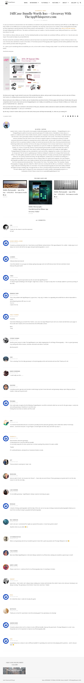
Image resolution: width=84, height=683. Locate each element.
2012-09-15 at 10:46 (14, 596)
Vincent (12, 579)
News (25, 2)
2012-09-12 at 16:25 (14, 521)
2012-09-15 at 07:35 (14, 566)
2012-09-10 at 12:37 (14, 386)
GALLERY (73, 2)
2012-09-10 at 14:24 (14, 438)
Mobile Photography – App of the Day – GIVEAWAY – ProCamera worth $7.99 (15, 192)
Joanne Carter (8, 116)
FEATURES (55, 2)
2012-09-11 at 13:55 (14, 505)
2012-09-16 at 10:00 (14, 640)
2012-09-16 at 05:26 (14, 624)
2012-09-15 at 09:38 (14, 580)
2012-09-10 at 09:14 (14, 316)
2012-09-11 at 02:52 (14, 491)
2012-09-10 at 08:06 (14, 242)
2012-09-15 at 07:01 (14, 552)
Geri (11, 639)
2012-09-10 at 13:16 (14, 402)
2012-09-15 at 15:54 (14, 610)
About (65, 2)
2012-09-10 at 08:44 (14, 295)
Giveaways (38, 10)
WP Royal (12, 680)
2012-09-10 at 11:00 (14, 372)
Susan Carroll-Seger (16, 241)
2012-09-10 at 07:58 (14, 226)
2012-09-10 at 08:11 (14, 258)
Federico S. (13, 436)
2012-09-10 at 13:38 (14, 422)
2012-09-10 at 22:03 (14, 475)
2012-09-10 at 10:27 (14, 358)
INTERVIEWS (33, 2)
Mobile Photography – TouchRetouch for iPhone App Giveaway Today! (38, 209)
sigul (11, 595)
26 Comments (43, 20)
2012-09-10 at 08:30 (14, 277)
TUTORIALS (44, 2)
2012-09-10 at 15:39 (14, 461)
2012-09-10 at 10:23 (14, 340)
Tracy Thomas (14, 314)
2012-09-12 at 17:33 (14, 538)
